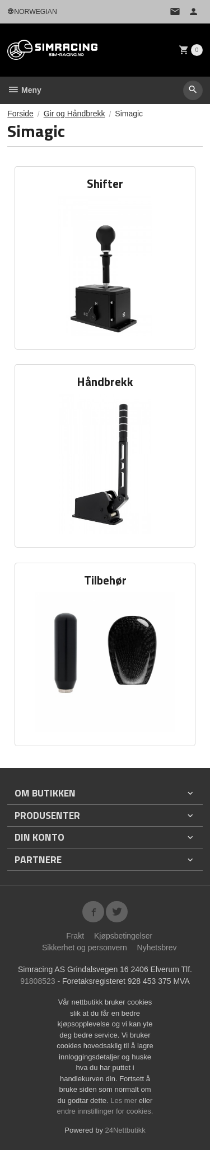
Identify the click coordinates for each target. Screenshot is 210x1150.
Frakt (75, 935)
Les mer (124, 1100)
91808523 (37, 981)
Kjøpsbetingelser (123, 935)
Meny (24, 90)
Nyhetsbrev (157, 947)
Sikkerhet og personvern (84, 947)
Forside (20, 113)
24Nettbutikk (125, 1130)
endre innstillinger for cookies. (105, 1111)
